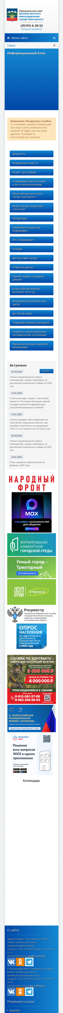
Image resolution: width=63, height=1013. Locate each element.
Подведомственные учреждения (30, 322)
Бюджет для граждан (24, 172)
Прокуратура (19, 218)
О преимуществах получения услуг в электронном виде (29, 183)
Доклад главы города (24, 258)
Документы (18, 153)
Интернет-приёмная (31, 29)
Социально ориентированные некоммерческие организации (29, 333)
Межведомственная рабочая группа (29, 302)
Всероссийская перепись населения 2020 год (26, 290)
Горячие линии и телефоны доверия (28, 278)
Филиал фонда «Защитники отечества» (27, 207)
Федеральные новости (25, 163)
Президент (14, 1010)
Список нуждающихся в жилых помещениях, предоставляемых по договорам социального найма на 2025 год (31, 445)
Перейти (46, 371)
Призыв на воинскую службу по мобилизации (30, 345)
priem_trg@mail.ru (36, 985)
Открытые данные (22, 267)
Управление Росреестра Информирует (26, 229)
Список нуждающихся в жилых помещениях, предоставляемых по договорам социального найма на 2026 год (31, 381)
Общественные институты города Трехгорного (27, 195)
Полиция (17, 249)
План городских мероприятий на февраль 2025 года (27, 464)
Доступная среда (22, 313)
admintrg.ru (31, 15)
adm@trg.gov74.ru (37, 955)
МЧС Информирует (23, 239)
